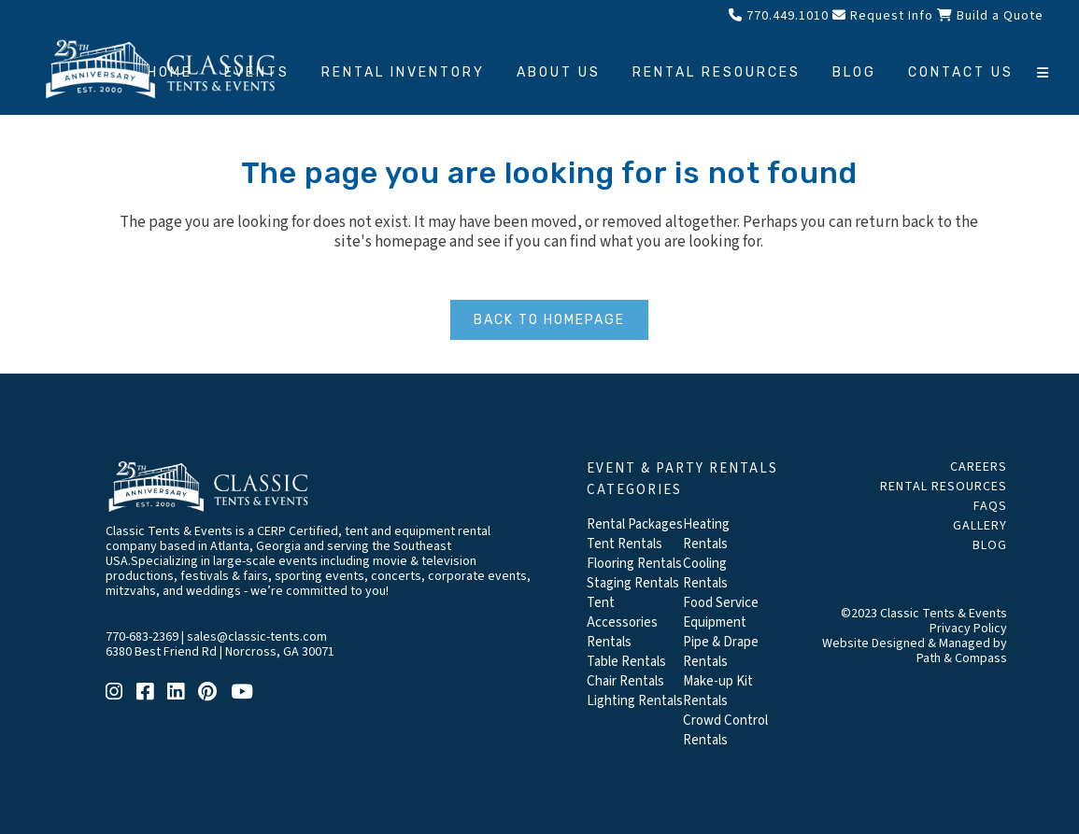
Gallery (980, 525)
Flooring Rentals (634, 563)
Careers (978, 467)
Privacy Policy (968, 628)
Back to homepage (549, 320)
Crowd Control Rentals (725, 730)
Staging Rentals (633, 583)
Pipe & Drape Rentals (721, 651)
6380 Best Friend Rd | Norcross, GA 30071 (220, 652)
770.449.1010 (779, 16)
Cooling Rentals (705, 573)
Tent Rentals (624, 544)
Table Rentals (626, 661)
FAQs (990, 506)
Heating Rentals (706, 534)
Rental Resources (943, 486)
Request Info (882, 16)
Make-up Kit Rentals (718, 691)
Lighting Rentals (635, 701)
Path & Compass (961, 658)
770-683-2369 (142, 637)
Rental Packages (635, 524)
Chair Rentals (625, 681)
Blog (990, 545)
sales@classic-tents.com (257, 637)
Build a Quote (990, 16)
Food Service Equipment (721, 612)
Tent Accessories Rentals (622, 622)
